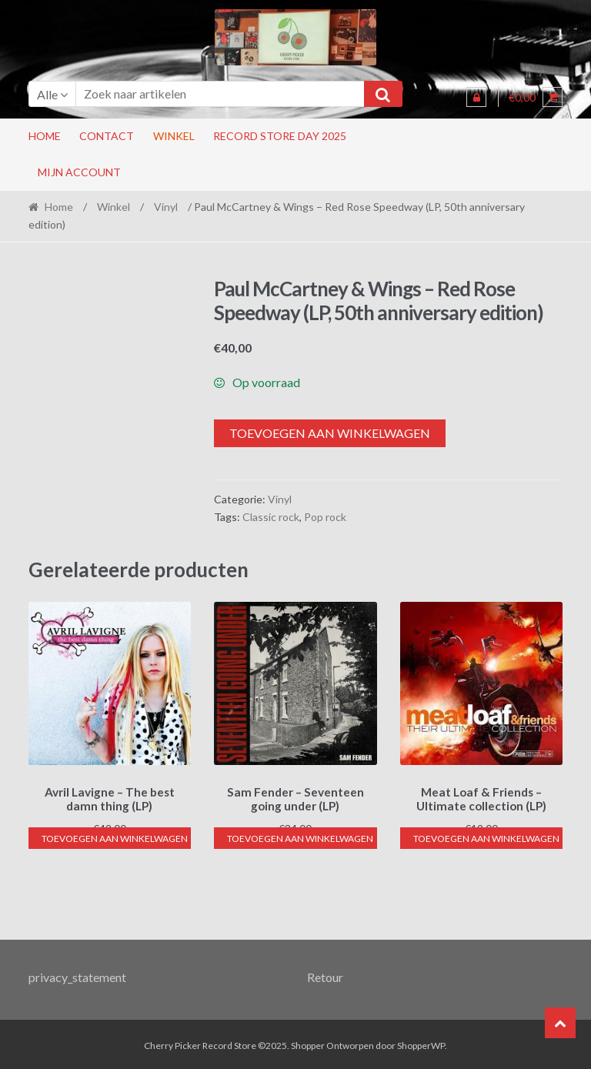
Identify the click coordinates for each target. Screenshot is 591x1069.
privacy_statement (77, 974)
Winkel (174, 135)
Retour (325, 974)
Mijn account (79, 172)
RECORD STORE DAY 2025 (279, 135)
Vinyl (166, 206)
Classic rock (270, 516)
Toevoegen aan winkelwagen (329, 433)
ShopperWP (421, 1043)
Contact (106, 135)
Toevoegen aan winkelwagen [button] (115, 836)
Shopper (308, 1043)
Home (44, 135)
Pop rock (325, 516)
